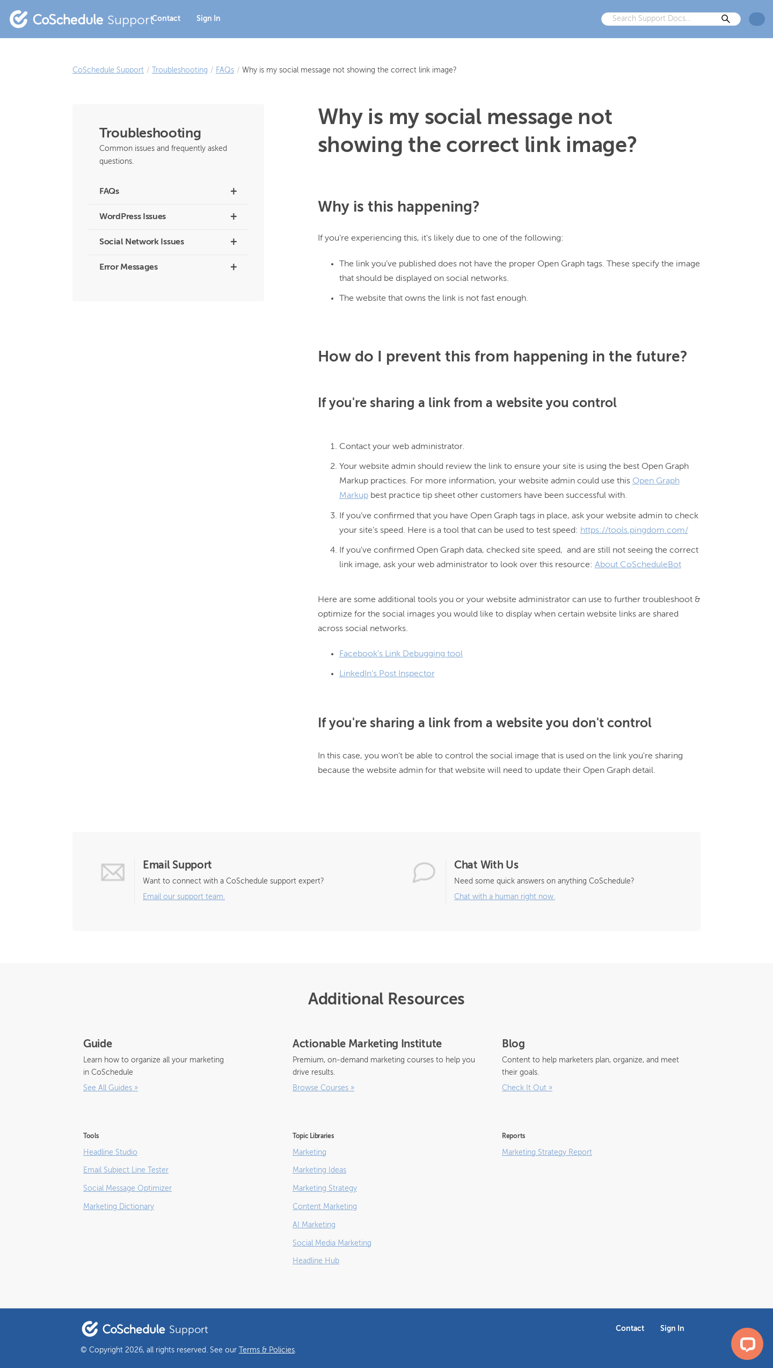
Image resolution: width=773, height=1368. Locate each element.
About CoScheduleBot (638, 565)
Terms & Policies (267, 1350)
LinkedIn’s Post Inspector (387, 674)
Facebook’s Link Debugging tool (401, 654)
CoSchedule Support (108, 70)
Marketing (309, 1152)
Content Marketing (325, 1207)
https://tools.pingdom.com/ (634, 530)
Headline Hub (316, 1261)
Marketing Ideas (319, 1170)
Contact (166, 19)
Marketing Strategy (325, 1188)
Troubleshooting (180, 70)
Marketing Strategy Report (547, 1152)
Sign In (208, 19)
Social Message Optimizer (127, 1188)
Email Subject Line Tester (126, 1170)
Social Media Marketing (332, 1243)
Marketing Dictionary (118, 1207)
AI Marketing (314, 1225)
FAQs (225, 70)
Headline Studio (110, 1152)
